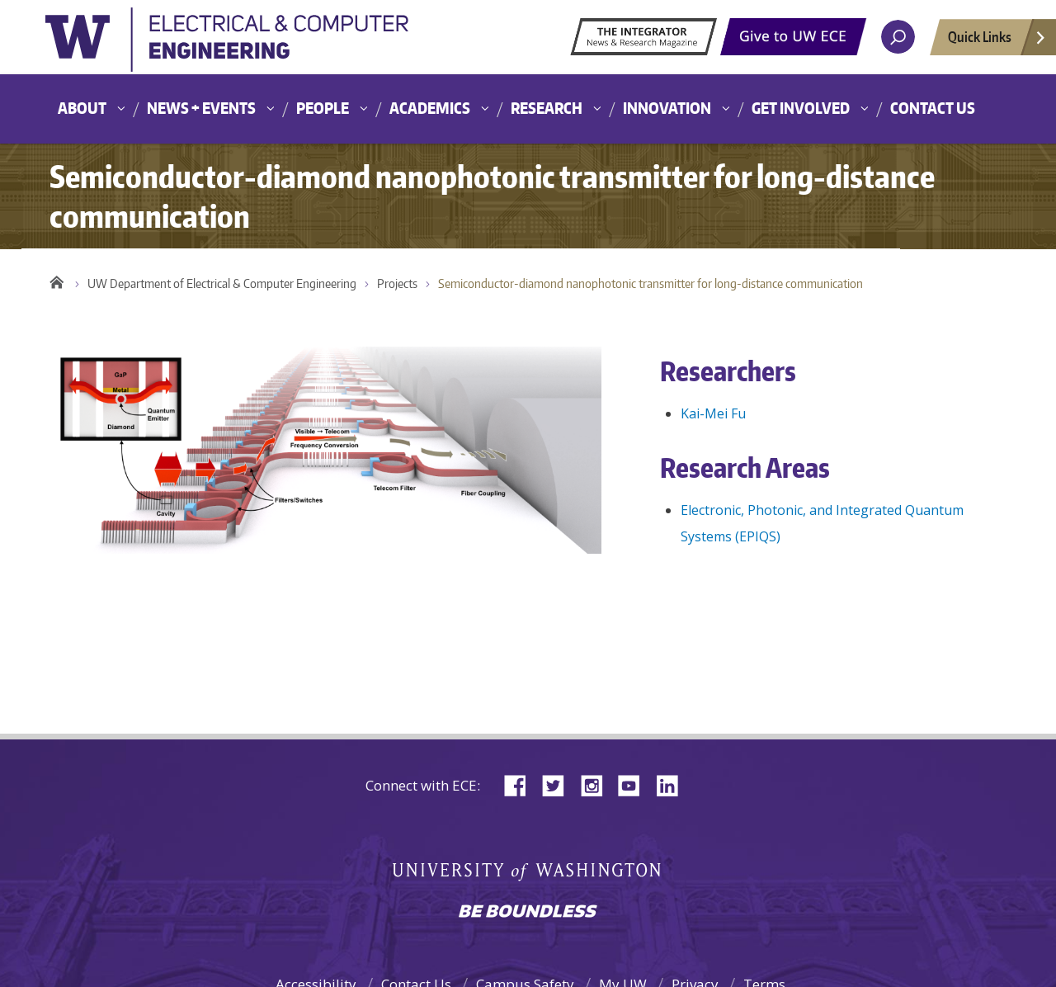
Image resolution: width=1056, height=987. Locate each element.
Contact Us (932, 107)
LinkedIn (673, 784)
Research (546, 107)
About (82, 107)
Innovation (667, 107)
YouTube (635, 784)
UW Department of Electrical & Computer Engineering (221, 283)
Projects (397, 283)
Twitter (559, 784)
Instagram (597, 784)
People (322, 107)
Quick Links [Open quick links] (997, 41)
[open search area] (898, 36)
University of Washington (226, 44)
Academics (429, 107)
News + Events (201, 107)
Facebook (521, 784)
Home (56, 280)
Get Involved (801, 107)
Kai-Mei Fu (713, 413)
